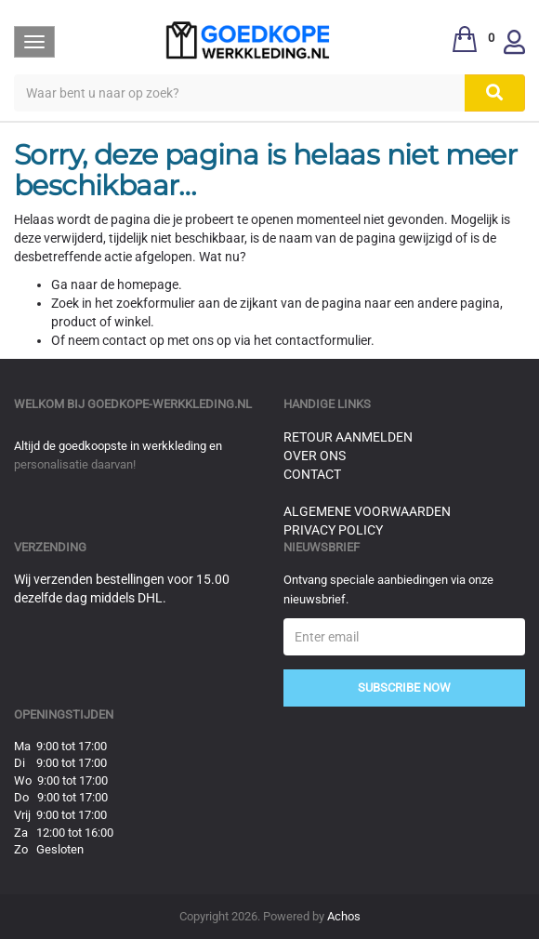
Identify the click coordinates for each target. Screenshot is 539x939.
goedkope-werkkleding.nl (169, 404)
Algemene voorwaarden (367, 511)
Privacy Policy (333, 529)
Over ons (314, 455)
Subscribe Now (404, 687)
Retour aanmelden (348, 437)
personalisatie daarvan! (75, 464)
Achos (344, 916)
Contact (312, 474)
